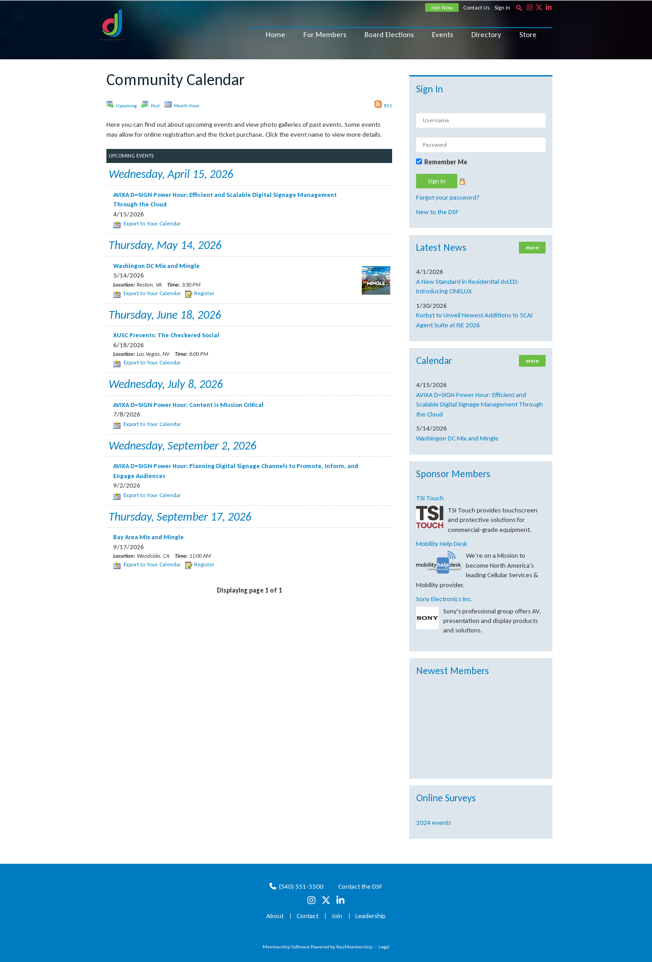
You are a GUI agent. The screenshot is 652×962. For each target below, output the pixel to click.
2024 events (433, 822)
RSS (383, 105)
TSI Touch (430, 498)
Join (336, 916)
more (532, 247)
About (274, 916)
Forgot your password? (447, 197)
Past (150, 105)
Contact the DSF (360, 886)
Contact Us (476, 7)
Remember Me (445, 162)
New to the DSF (437, 212)
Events (442, 34)
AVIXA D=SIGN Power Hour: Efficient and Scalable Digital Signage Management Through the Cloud (479, 404)
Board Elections (389, 34)
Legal (384, 947)
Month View (181, 105)
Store (528, 34)
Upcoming (121, 105)
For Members (324, 34)
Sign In (502, 7)
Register (200, 293)
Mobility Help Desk (441, 544)
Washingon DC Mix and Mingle (457, 438)
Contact (307, 916)
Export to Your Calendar (147, 223)
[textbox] (519, 7)
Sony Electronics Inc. (444, 599)
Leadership (370, 916)
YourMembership (354, 947)
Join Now (442, 7)
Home (275, 34)
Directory (486, 34)
